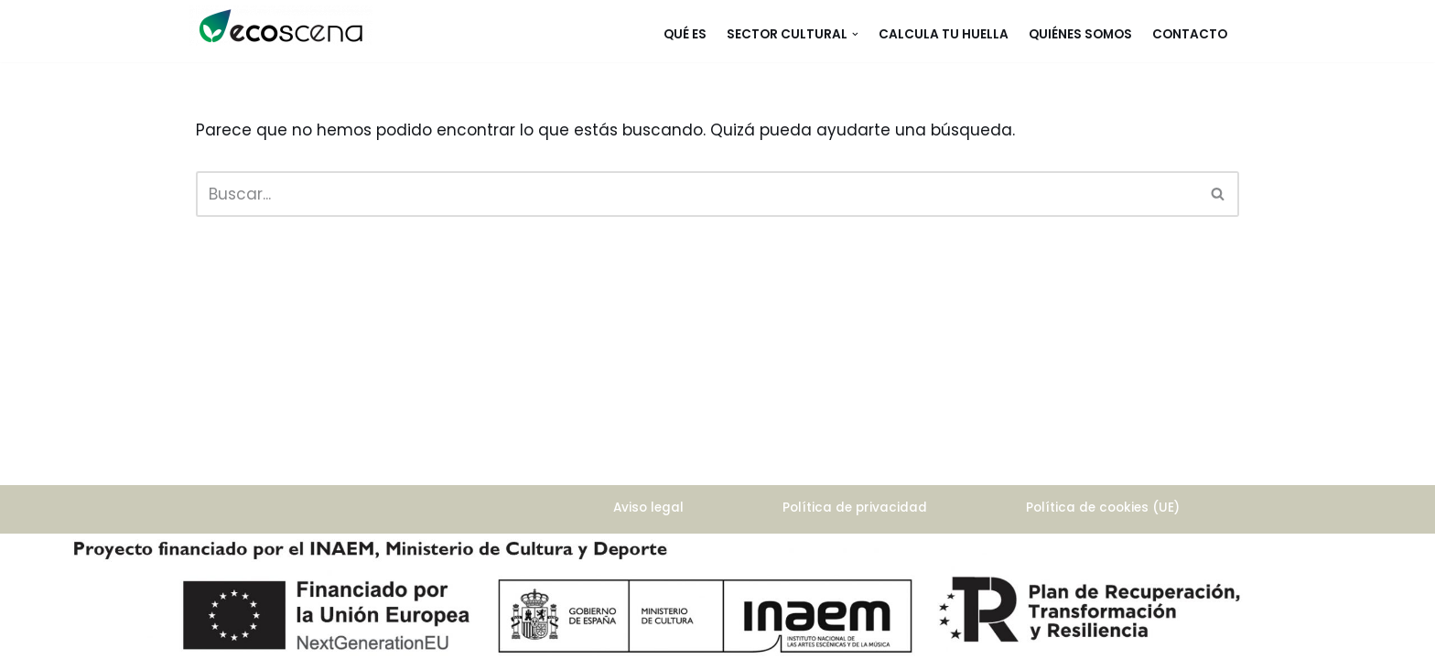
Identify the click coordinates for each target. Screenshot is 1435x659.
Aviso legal (648, 507)
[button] (855, 34)
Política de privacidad (854, 507)
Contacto (1189, 34)
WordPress (237, 584)
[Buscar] (697, 194)
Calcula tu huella (944, 34)
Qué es (685, 34)
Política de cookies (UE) (1103, 507)
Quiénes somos (1080, 34)
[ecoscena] (280, 25)
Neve (216, 557)
